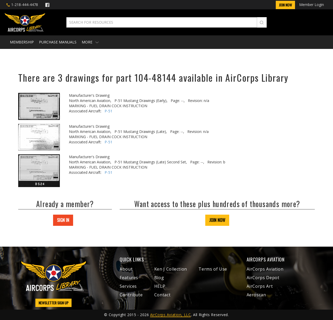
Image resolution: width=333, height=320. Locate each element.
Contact (162, 295)
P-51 (108, 110)
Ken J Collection (170, 269)
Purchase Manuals (57, 42)
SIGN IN (63, 220)
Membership (22, 42)
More (90, 42)
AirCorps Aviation (265, 269)
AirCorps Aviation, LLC (170, 314)
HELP (159, 286)
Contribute (131, 295)
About (126, 269)
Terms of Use (212, 269)
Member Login (311, 4)
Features (129, 277)
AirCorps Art (260, 286)
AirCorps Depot (263, 277)
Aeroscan (256, 295)
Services (128, 286)
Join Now (285, 5)
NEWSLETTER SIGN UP (53, 302)
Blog (159, 277)
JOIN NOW (217, 220)
